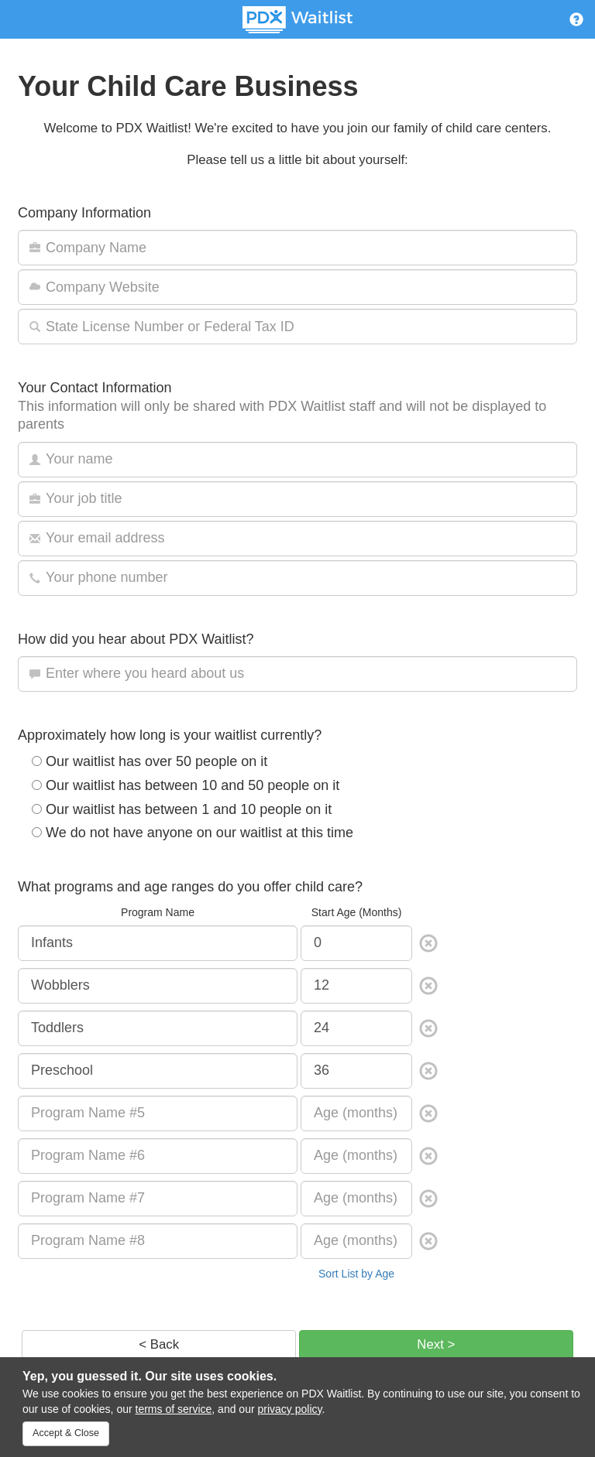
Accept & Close (66, 1433)
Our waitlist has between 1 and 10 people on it (182, 809)
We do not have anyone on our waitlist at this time (192, 832)
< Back (159, 1344)
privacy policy (290, 1409)
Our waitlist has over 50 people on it (149, 761)
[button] (576, 21)
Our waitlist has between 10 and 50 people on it (185, 785)
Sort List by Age (356, 1273)
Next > (436, 1344)
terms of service (174, 1409)
